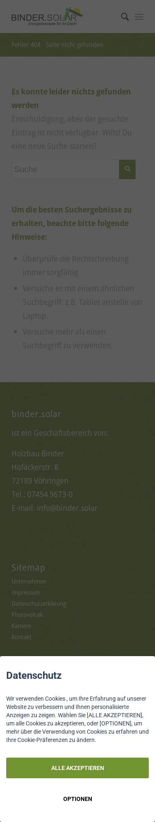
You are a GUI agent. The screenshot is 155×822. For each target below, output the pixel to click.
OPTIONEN (77, 799)
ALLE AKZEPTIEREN (77, 768)
